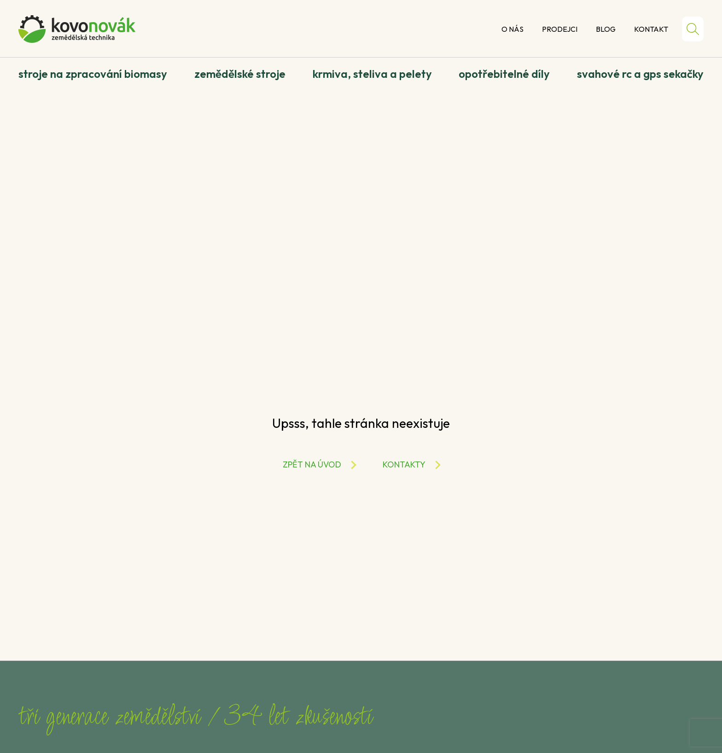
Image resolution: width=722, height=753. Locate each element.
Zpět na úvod (312, 464)
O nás (512, 29)
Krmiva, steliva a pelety (372, 74)
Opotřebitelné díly (504, 74)
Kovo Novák (76, 29)
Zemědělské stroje (239, 74)
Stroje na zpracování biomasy (92, 74)
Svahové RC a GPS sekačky (640, 74)
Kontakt (651, 29)
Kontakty (404, 464)
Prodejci (559, 29)
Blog (606, 29)
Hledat (693, 29)
